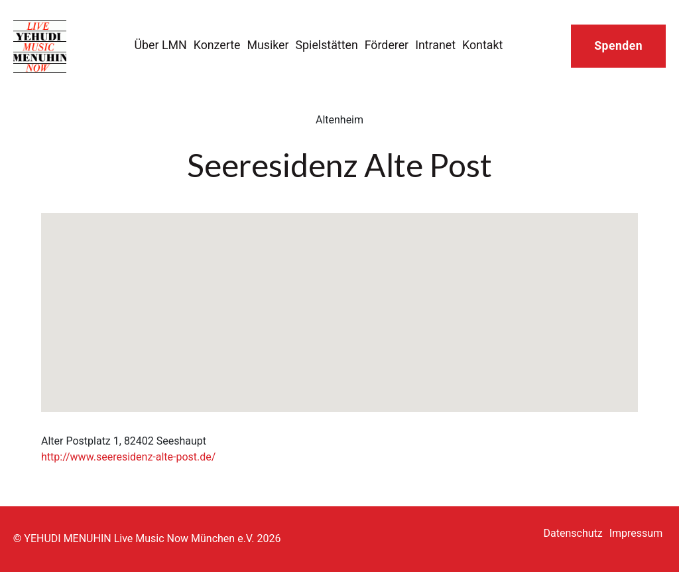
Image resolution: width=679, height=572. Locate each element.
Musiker (267, 45)
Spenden (618, 45)
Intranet (435, 45)
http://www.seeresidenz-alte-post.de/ (128, 457)
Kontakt (482, 45)
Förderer (386, 45)
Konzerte (217, 45)
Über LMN (161, 45)
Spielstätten (327, 45)
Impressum (636, 533)
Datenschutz (573, 533)
